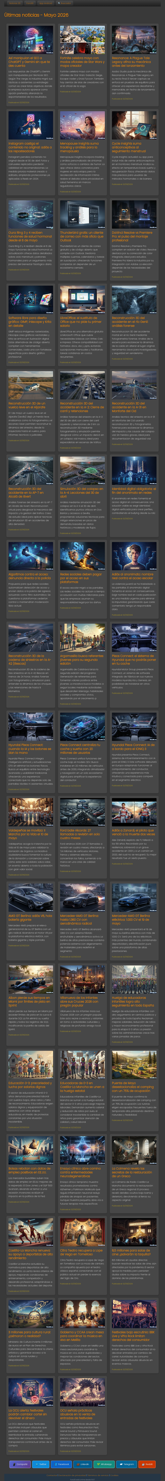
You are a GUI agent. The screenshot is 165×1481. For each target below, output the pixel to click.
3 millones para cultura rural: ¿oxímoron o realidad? (29, 1334)
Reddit (147, 1464)
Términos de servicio (98, 1475)
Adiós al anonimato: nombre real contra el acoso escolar (132, 576)
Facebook (61, 1464)
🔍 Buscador (64, 3)
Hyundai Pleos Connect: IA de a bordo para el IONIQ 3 (133, 747)
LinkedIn (82, 1464)
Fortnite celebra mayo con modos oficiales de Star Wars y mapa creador (82, 62)
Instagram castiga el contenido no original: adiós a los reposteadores (30, 147)
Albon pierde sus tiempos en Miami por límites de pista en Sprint (29, 1001)
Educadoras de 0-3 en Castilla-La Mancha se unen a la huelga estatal (82, 1087)
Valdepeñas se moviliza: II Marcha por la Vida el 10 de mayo (28, 834)
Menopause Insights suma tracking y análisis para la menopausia (79, 147)
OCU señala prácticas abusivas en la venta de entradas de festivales (77, 1414)
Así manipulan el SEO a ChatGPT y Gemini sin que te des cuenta (29, 62)
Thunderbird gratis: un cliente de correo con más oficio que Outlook (81, 236)
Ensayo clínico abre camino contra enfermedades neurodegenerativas (80, 1172)
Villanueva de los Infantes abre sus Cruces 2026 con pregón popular (79, 1001)
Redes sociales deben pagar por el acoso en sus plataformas (81, 578)
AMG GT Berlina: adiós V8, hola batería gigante (30, 918)
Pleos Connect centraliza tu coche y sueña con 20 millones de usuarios (80, 749)
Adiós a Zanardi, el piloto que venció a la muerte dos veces (133, 832)
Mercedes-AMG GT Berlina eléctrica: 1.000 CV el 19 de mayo (131, 920)
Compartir (20, 1464)
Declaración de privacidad (72, 1475)
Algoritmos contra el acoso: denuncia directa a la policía (29, 576)
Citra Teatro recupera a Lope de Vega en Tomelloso (81, 1252)
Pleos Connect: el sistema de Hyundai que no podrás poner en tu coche (134, 660)
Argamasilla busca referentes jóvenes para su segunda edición (81, 660)
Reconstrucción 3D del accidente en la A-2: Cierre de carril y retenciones (82, 407)
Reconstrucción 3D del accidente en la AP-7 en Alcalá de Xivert (26, 493)
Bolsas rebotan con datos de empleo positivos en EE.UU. (29, 1170)
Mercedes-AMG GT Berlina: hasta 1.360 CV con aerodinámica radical (79, 920)
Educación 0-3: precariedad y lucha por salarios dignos (30, 1085)
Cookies (114, 1475)
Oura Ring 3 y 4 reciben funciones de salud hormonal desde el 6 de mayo (30, 236)
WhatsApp (104, 1464)
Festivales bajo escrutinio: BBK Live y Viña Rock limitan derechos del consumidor (133, 1336)
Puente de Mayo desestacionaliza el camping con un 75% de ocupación (133, 1087)
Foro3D (30, 3)
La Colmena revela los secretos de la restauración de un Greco (132, 1172)
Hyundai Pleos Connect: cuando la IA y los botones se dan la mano (29, 749)
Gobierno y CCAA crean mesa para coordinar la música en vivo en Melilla (82, 1336)
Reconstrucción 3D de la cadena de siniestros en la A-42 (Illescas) (29, 660)
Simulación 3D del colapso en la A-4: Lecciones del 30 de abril (81, 493)
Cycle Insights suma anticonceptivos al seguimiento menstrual (129, 147)
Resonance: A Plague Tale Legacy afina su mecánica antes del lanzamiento (131, 62)
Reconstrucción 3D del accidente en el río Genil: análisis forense (130, 322)
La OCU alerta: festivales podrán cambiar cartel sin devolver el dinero (27, 1414)
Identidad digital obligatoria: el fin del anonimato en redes (134, 491)
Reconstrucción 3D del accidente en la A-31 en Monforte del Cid (129, 407)
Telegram (126, 1464)
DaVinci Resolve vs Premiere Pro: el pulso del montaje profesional (132, 236)
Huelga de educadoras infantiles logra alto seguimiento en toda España (133, 1001)
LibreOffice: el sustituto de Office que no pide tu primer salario (80, 322)
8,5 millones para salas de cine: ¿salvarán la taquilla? (131, 1252)
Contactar (52, 1475)
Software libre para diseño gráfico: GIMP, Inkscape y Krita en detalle (29, 322)
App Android (45, 3)
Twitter (40, 1464)
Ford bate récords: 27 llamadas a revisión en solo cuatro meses (80, 834)
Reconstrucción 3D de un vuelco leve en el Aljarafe (26, 405)
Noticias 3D (15, 3)
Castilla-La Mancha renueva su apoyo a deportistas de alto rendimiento (30, 1254)
